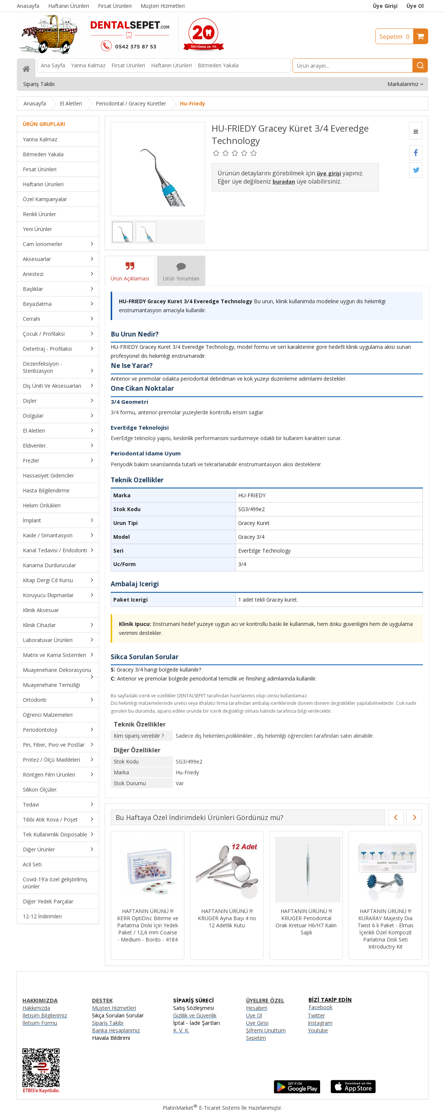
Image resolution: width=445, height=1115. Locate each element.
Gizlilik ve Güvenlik (195, 1015)
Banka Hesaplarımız (116, 1030)
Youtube (318, 1030)
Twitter (316, 1015)
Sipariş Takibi (107, 1022)
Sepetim (396, 37)
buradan (284, 181)
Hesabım (256, 1007)
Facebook (320, 1007)
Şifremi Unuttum (266, 1030)
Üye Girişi (385, 5)
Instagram (320, 1022)
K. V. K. (181, 1030)
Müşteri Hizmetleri (114, 1007)
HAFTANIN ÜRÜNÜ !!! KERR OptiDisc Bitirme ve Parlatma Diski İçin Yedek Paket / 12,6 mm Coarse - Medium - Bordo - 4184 (147, 925)
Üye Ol (415, 5)
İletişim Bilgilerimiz (44, 1015)
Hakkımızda (36, 1007)
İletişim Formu (39, 1022)
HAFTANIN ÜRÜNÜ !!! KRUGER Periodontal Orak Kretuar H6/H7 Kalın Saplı (306, 921)
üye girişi (329, 173)
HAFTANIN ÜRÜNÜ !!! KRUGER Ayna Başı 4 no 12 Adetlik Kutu (227, 918)
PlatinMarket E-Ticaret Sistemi (201, 1107)
